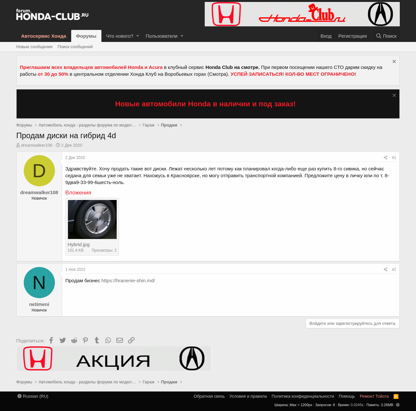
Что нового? (120, 36)
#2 (394, 269)
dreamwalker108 (36, 145)
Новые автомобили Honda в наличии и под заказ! (205, 104)
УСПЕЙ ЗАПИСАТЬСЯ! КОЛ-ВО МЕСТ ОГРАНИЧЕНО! (293, 74)
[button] (138, 36)
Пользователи (161, 36)
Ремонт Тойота (374, 396)
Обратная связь (209, 396)
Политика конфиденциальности (303, 396)
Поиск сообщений (75, 46)
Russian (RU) (33, 396)
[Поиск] (386, 36)
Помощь (347, 396)
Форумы (86, 36)
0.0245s (357, 405)
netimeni (39, 304)
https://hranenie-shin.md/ (128, 280)
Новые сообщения (34, 46)
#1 (394, 157)
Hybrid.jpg (79, 244)
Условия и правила (248, 396)
